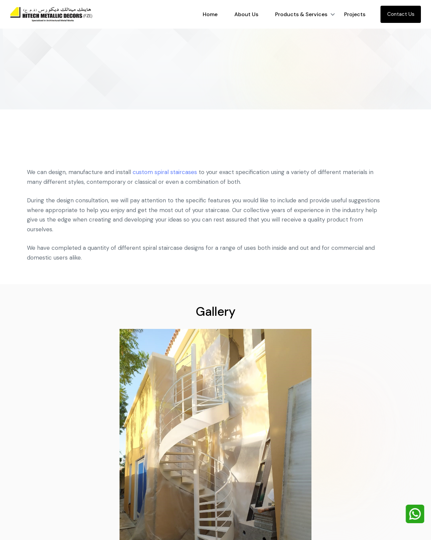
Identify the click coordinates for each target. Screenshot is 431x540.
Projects (354, 14)
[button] (333, 14)
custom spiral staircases (165, 174)
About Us (246, 14)
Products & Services (301, 14)
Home (210, 14)
